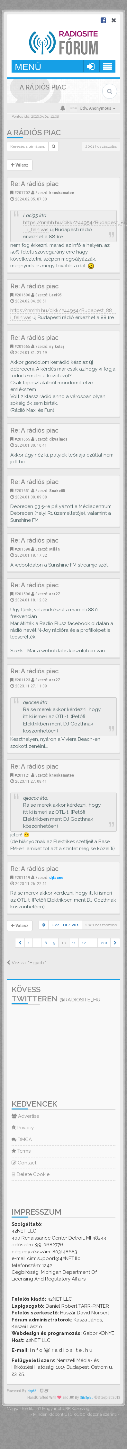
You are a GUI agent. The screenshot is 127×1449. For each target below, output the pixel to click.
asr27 (54, 593)
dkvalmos (58, 439)
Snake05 (57, 490)
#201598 (22, 549)
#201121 (22, 775)
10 (64, 943)
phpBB (32, 1391)
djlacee (56, 877)
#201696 (22, 294)
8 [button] (46, 943)
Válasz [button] (19, 165)
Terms (21, 1151)
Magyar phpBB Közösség (65, 1408)
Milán (54, 549)
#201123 (22, 679)
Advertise (25, 1116)
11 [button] (74, 943)
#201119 (22, 877)
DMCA (22, 1139)
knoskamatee (61, 192)
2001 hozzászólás (101, 146)
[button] (20, 943)
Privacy (23, 1128)
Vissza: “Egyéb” (26, 963)
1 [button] (29, 943)
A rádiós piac (34, 132)
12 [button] (84, 943)
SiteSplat (86, 1398)
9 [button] (54, 943)
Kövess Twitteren (56, 994)
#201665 (22, 346)
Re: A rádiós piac (34, 184)
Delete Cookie (31, 1174)
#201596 (22, 593)
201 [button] (104, 943)
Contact (24, 1163)
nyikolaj (56, 346)
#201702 (22, 192)
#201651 (22, 490)
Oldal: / (65, 925)
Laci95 (55, 294)
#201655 (22, 439)
